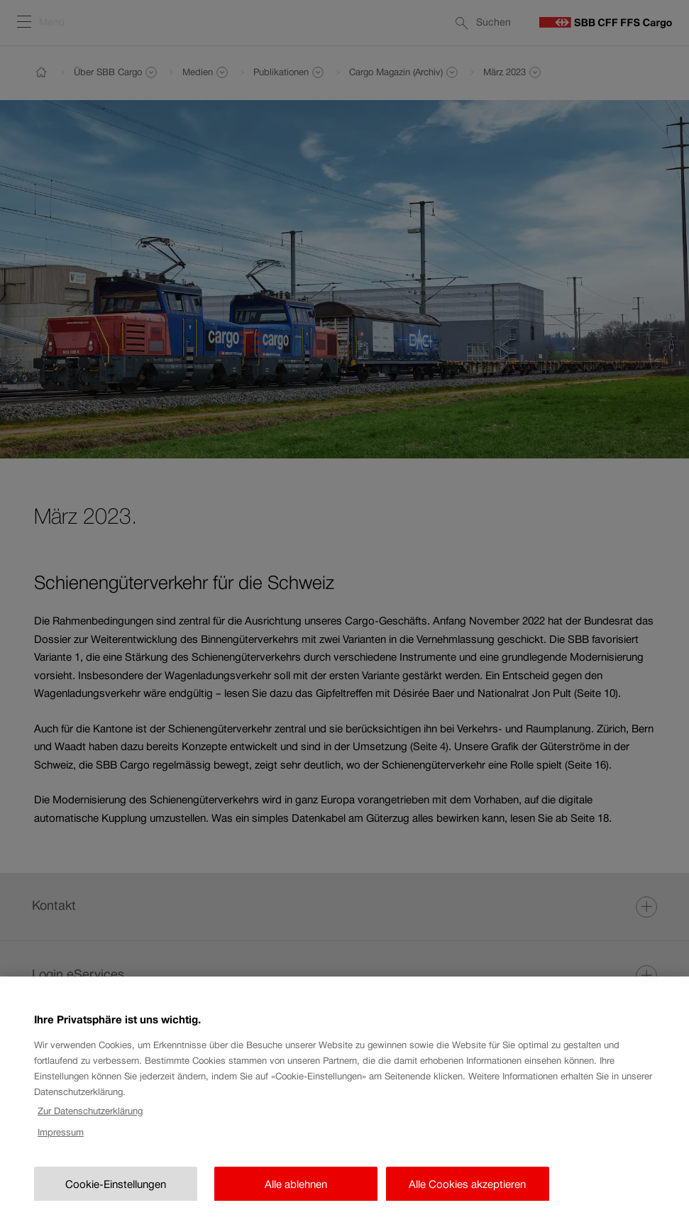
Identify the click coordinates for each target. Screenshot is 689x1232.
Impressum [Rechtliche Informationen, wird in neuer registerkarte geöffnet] (61, 1147)
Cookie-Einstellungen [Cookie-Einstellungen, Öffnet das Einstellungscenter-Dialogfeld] (115, 1199)
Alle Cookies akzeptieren (467, 1199)
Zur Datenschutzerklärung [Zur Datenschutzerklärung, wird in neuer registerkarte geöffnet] (90, 1125)
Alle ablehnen (296, 1199)
